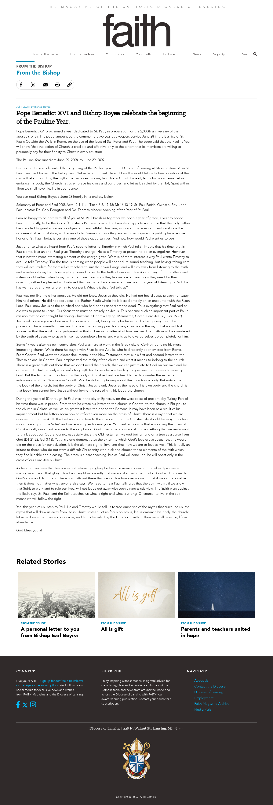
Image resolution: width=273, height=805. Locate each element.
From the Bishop (34, 66)
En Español (171, 54)
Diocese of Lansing (208, 692)
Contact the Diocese (210, 686)
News (196, 54)
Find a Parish (203, 709)
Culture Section (82, 54)
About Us (201, 680)
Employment (203, 698)
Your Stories (115, 54)
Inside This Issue (45, 54)
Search (249, 54)
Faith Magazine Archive (211, 703)
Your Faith (143, 54)
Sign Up (219, 54)
